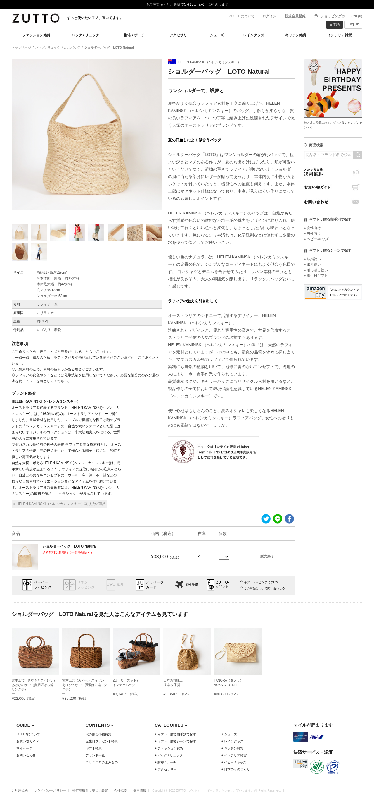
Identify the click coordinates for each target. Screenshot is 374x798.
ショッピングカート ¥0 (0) (341, 16)
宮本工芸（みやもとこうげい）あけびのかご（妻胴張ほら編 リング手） (34, 685)
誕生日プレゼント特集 (102, 741)
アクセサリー (180, 35)
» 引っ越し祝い (316, 270)
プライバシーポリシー (50, 790)
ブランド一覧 (95, 755)
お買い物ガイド (333, 187)
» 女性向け (312, 228)
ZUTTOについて (242, 16)
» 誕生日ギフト (316, 276)
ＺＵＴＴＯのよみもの (102, 762)
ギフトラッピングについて (261, 582)
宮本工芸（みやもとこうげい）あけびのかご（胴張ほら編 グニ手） (84, 685)
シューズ (217, 35)
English (353, 24)
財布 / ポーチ (134, 35)
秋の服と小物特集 (98, 734)
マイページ (24, 748)
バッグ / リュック (85, 35)
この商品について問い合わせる (264, 588)
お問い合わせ (333, 202)
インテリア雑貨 (339, 35)
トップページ (21, 47)
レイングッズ (253, 35)
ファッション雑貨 (36, 35)
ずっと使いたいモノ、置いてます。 (95, 18)
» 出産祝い (312, 264)
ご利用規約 (20, 790)
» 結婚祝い (312, 259)
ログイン (269, 16)
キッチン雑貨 (295, 35)
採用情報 (139, 790)
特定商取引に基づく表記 (90, 790)
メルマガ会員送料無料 (333, 172)
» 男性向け (312, 233)
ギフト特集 (94, 748)
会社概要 (120, 790)
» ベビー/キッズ (316, 239)
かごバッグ (72, 47)
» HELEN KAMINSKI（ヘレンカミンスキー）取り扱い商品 (59, 504)
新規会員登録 (295, 16)
